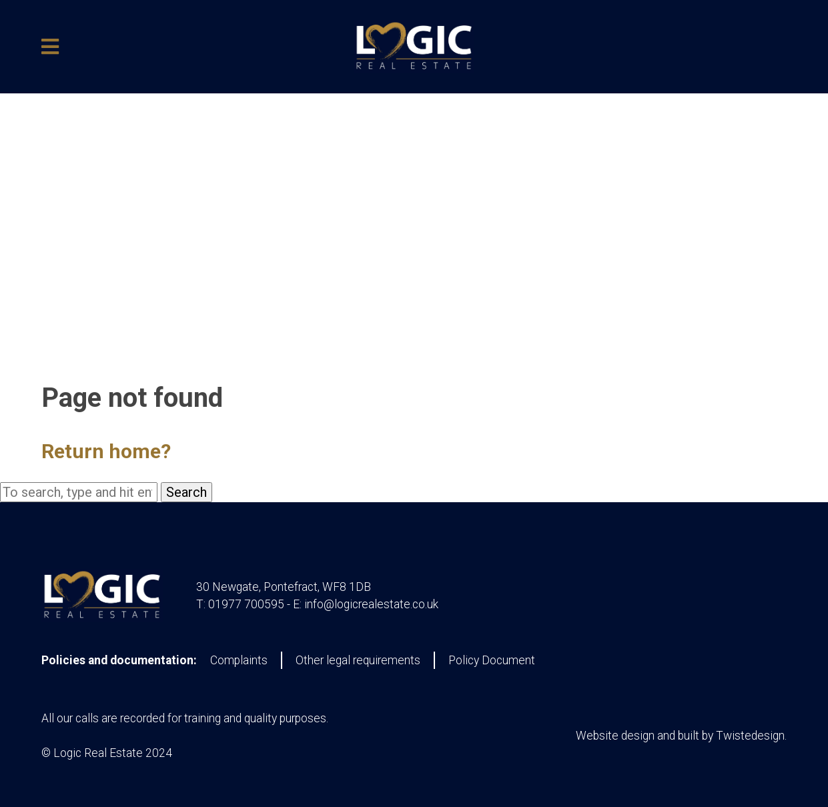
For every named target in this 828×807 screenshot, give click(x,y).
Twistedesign (750, 735)
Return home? (106, 451)
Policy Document (491, 660)
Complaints (239, 660)
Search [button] (186, 492)
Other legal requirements (358, 660)
